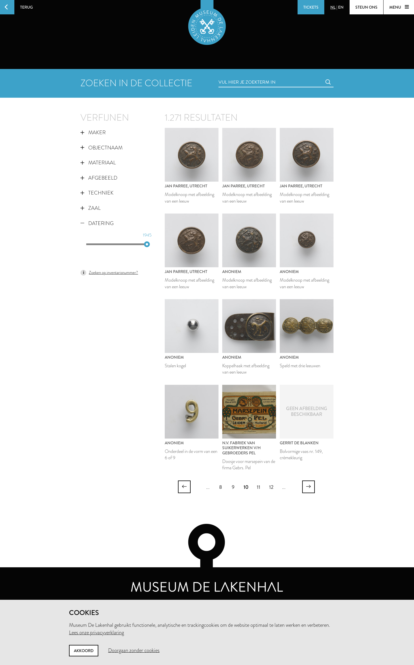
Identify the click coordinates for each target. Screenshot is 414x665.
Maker (93, 132)
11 (258, 487)
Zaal (90, 208)
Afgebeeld (98, 178)
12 (271, 487)
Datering (97, 223)
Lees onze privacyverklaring (96, 632)
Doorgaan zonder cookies (134, 650)
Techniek (97, 193)
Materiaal (98, 162)
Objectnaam (101, 147)
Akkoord (83, 651)
